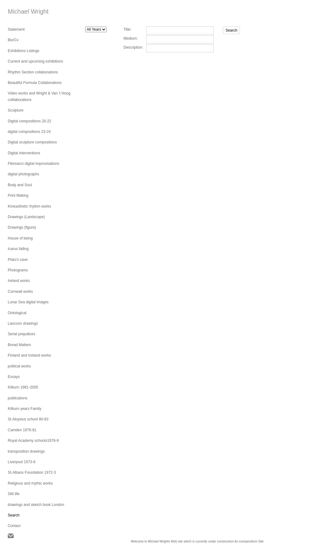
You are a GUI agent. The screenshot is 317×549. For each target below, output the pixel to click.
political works (19, 366)
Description (133, 47)
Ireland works (19, 281)
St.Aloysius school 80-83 (28, 419)
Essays (14, 377)
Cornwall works (20, 291)
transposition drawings (26, 451)
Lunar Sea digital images (28, 302)
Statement (16, 29)
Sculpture (16, 110)
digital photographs (23, 174)
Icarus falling (18, 249)
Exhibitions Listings (23, 51)
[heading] (23, 11)
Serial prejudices (21, 334)
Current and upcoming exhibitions (35, 61)
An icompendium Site (249, 541)
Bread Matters (19, 345)
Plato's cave (18, 259)
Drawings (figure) (22, 227)
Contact (14, 526)
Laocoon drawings (23, 323)
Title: (128, 29)
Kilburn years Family (24, 408)
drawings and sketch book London (36, 505)
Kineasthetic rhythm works (29, 206)
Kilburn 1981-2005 (23, 387)
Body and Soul (20, 185)
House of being (20, 238)
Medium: (131, 38)
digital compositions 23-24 (29, 132)
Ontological (17, 313)
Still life (14, 494)
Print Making (18, 195)
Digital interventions (24, 153)
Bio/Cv (13, 40)
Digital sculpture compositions (32, 142)
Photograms (18, 270)
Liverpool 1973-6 (21, 462)
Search (14, 515)
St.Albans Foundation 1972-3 (32, 472)
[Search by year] (95, 29)
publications (17, 398)
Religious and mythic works (30, 483)
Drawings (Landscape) (26, 217)
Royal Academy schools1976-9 (33, 440)
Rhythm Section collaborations (33, 72)
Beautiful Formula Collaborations (35, 83)
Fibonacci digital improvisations (33, 163)
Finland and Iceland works (29, 355)
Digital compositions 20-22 (29, 121)
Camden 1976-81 (22, 430)
